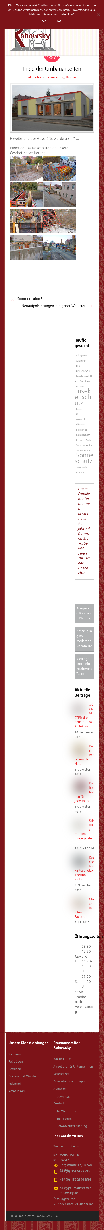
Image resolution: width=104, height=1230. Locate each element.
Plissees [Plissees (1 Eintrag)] (80, 425)
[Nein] (98, 14)
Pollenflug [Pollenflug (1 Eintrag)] (81, 430)
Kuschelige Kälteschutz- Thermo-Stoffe (84, 868)
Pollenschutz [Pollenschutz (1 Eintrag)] (83, 435)
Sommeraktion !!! (30, 299)
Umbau (71, 77)
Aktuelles (34, 77)
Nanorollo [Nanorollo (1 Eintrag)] (81, 420)
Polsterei (14, 1083)
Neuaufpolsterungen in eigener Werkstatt (54, 306)
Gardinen (14, 1069)
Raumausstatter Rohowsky (32, 1216)
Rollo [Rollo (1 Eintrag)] (79, 440)
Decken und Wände (22, 1076)
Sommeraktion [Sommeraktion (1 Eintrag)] (84, 445)
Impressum (64, 1119)
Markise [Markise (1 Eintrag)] (80, 414)
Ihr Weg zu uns (66, 1111)
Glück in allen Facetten (84, 908)
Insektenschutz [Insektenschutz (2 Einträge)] (84, 397)
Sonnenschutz (18, 1054)
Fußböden (15, 1061)
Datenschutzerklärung (71, 1126)
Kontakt (58, 1103)
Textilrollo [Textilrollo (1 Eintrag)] (82, 468)
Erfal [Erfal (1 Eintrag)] (78, 366)
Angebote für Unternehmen (73, 1066)
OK (44, 21)
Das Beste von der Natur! (84, 755)
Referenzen (61, 1074)
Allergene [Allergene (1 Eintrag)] (81, 355)
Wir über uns (62, 1059)
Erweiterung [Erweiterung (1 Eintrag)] (83, 371)
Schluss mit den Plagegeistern (84, 831)
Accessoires (16, 1091)
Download (63, 1096)
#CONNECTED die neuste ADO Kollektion (84, 715)
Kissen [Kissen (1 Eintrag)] (79, 409)
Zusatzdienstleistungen (69, 1081)
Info (60, 21)
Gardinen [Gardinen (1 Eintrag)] (85, 381)
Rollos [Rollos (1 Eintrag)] (89, 440)
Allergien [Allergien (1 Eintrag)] (81, 361)
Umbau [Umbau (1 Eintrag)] (80, 473)
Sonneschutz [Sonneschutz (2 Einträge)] (84, 458)
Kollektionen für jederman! (84, 792)
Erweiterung (55, 77)
